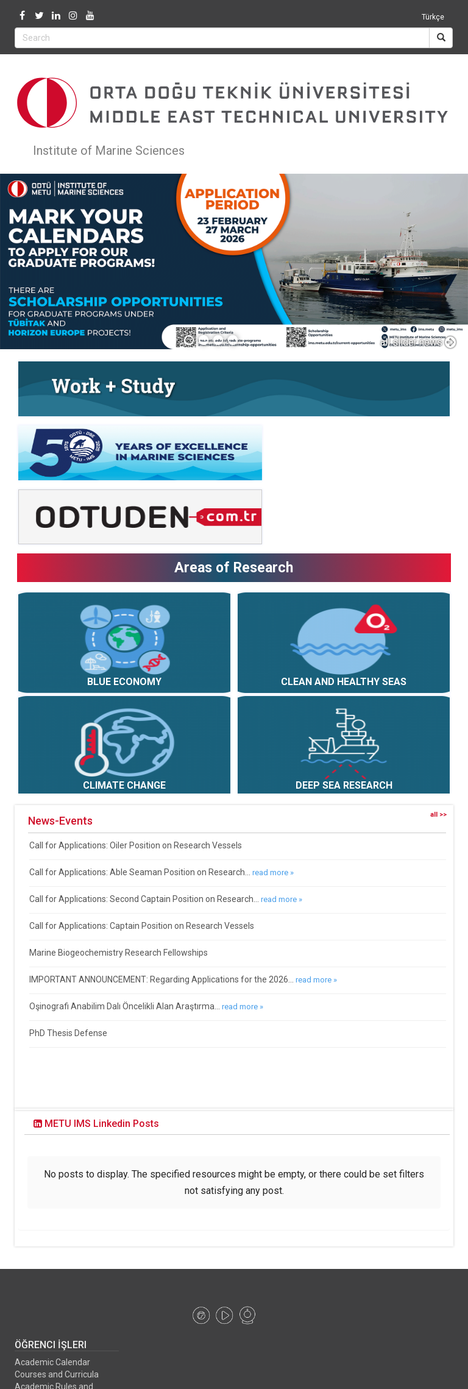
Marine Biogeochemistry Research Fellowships (118, 952)
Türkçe (433, 17)
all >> (438, 815)
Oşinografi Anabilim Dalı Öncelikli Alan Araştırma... (124, 1006)
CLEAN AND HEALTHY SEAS (343, 681)
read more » (273, 872)
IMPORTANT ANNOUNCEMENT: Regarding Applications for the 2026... (161, 979)
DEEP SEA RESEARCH (344, 785)
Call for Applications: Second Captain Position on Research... (144, 899)
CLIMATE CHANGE (124, 785)
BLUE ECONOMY (124, 681)
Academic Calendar (52, 1334)
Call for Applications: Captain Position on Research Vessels (141, 926)
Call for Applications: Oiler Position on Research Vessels (135, 845)
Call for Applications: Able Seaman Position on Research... (139, 872)
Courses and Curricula (57, 1346)
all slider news (418, 342)
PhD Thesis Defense (68, 1033)
